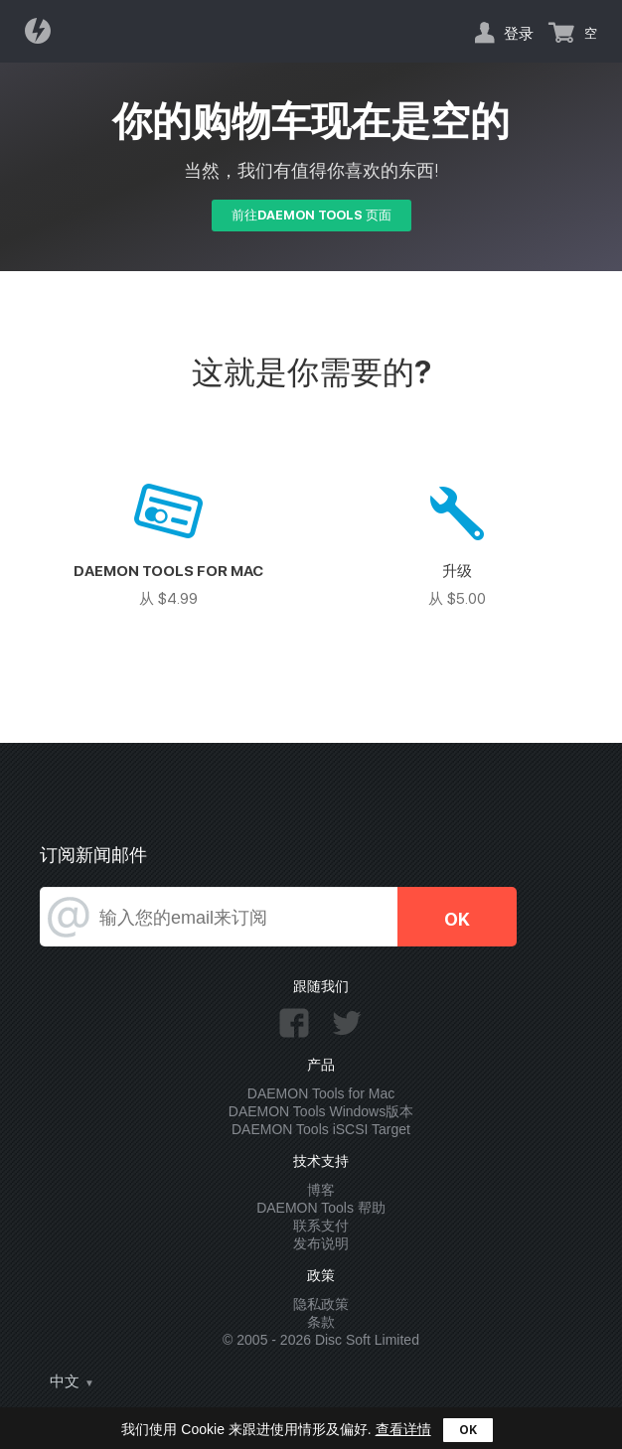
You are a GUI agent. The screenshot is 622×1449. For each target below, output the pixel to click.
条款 (321, 1322)
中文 (64, 1381)
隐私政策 (321, 1304)
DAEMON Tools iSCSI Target (321, 1129)
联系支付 (321, 1225)
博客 (321, 1190)
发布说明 (321, 1243)
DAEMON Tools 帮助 (321, 1208)
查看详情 (403, 1429)
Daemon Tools (44, 31)
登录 (519, 33)
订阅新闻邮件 (93, 854)
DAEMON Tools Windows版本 (321, 1111)
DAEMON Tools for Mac (320, 1093)
